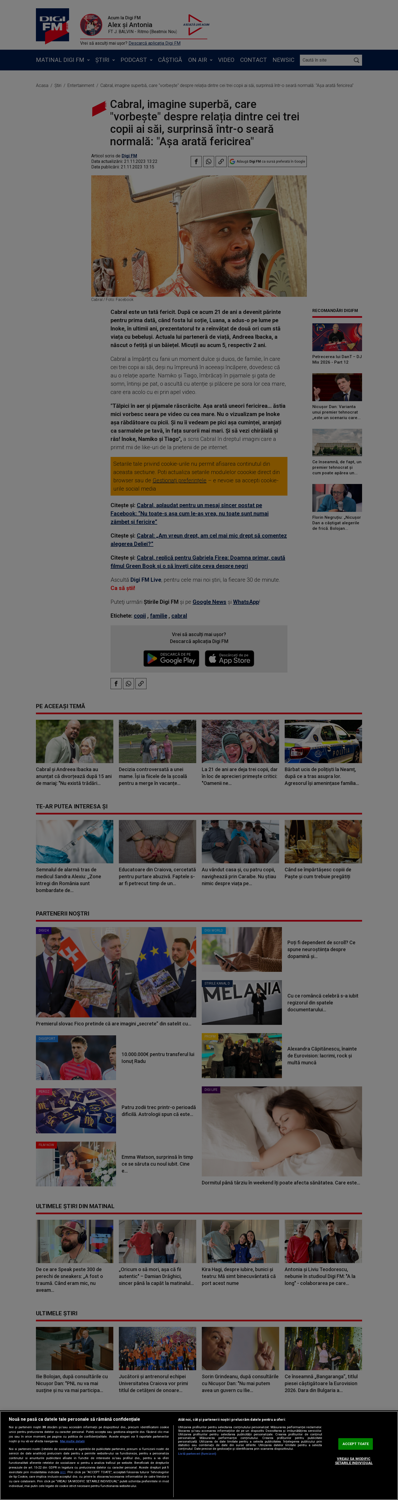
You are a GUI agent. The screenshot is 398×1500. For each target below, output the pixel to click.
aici (63, 1472)
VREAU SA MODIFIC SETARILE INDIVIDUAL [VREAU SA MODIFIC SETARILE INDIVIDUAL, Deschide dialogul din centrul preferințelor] (354, 1461)
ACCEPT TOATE (355, 1444)
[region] (199, 1455)
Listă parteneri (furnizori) (197, 1454)
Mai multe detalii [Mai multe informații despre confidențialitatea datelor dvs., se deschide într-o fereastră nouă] (72, 1441)
